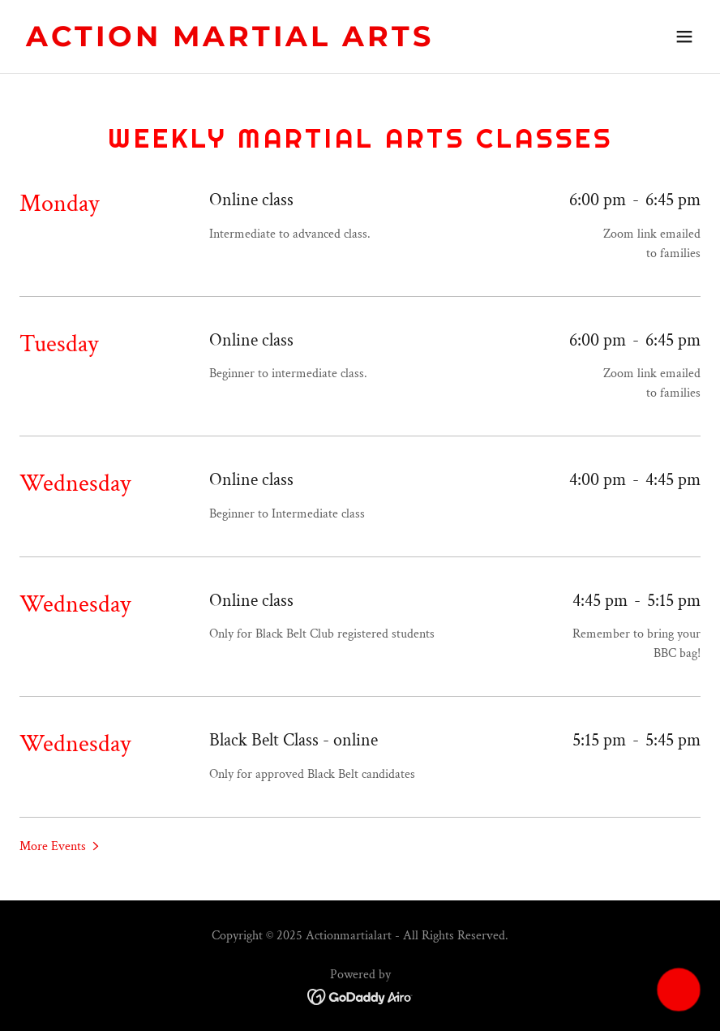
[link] (230, 42)
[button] (684, 36)
